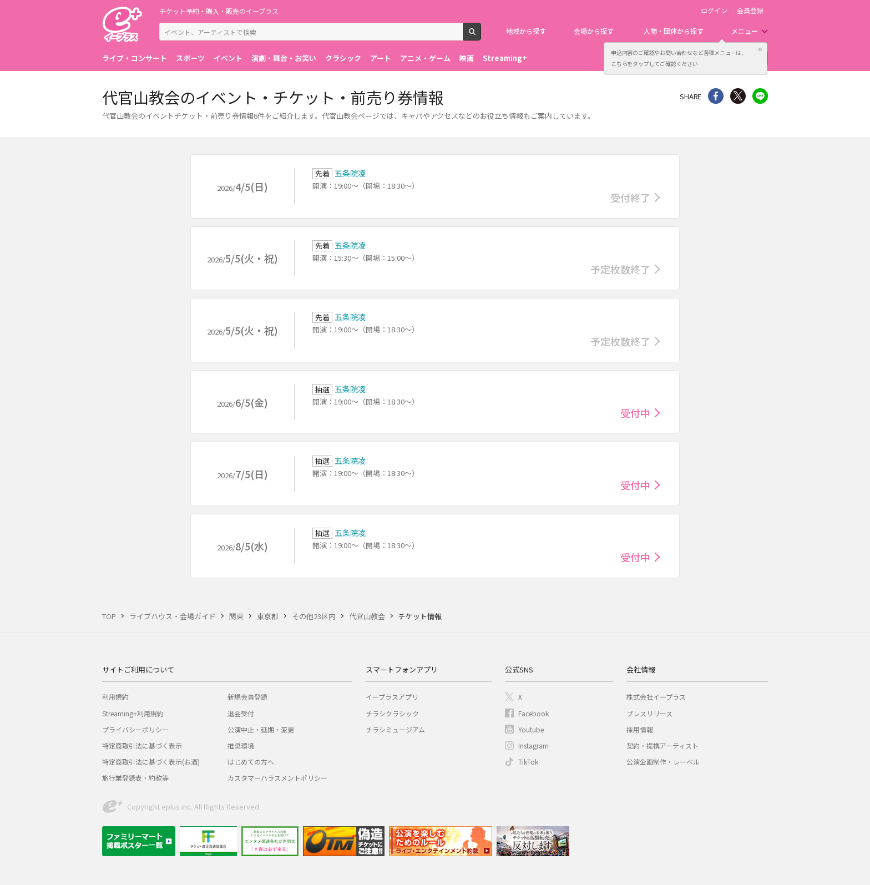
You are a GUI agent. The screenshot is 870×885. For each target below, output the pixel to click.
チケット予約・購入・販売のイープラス (219, 11)
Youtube (531, 729)
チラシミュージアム (395, 729)
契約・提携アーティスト (662, 745)
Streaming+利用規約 (133, 713)
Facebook (533, 713)
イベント (228, 58)
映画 (466, 58)
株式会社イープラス (656, 696)
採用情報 (639, 729)
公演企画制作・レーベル (663, 761)
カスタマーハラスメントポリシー (277, 777)
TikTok (528, 761)
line (760, 96)
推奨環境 (240, 745)
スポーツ (190, 58)
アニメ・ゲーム (425, 58)
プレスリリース (649, 713)
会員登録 (750, 10)
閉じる (760, 49)
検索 (480, 36)
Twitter (738, 96)
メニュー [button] (744, 31)
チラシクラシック (392, 713)
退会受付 (240, 713)
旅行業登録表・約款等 (135, 777)
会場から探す (594, 31)
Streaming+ (505, 58)
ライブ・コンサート (134, 58)
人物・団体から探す (674, 31)
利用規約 (115, 696)
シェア (716, 96)
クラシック (343, 58)
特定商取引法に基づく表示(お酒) (151, 761)
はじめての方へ (250, 761)
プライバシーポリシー (135, 729)
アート (380, 58)
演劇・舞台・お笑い (283, 58)
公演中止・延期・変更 (260, 729)
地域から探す (526, 31)
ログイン (714, 10)
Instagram (533, 745)
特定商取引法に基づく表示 (142, 745)
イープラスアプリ (392, 696)
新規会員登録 (247, 696)
